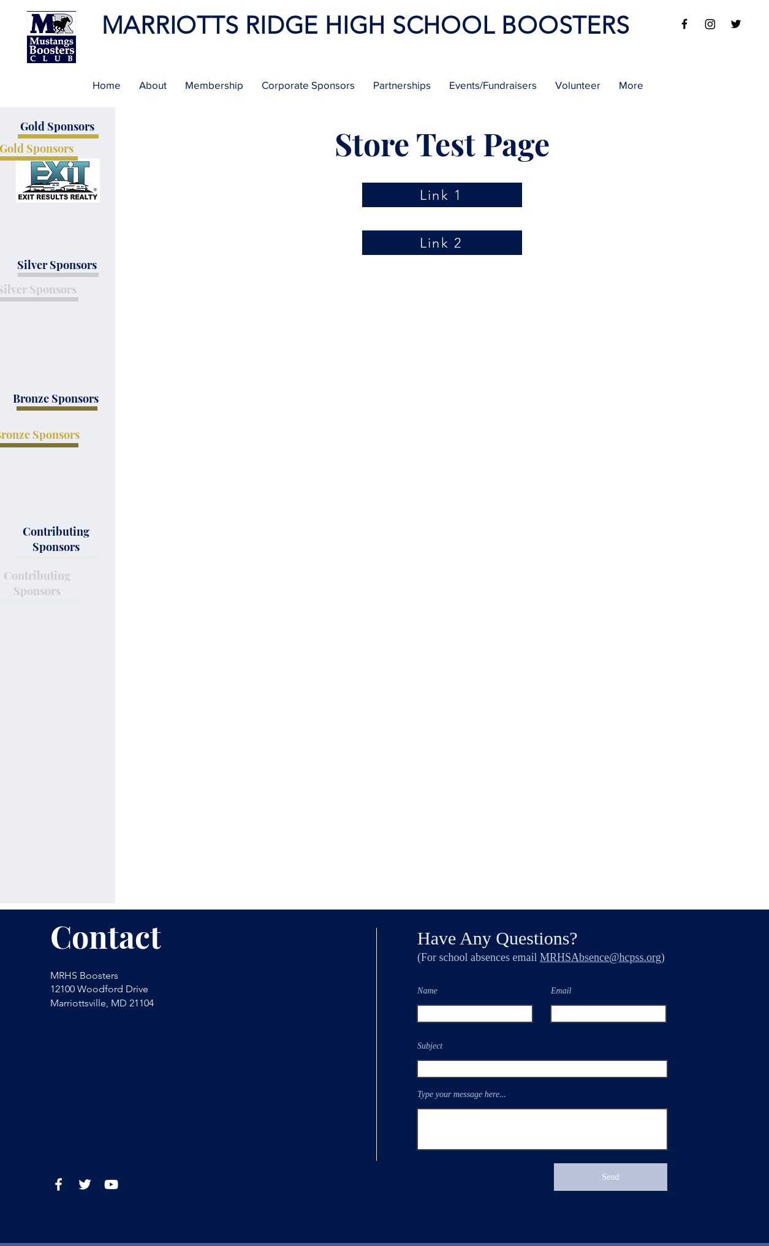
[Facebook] (684, 24)
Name (427, 991)
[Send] (610, 1177)
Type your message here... (461, 1094)
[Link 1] (442, 195)
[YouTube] (111, 1184)
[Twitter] (736, 24)
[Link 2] (442, 242)
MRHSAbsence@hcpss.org (600, 957)
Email (561, 991)
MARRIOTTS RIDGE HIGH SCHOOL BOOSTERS (366, 25)
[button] (153, 85)
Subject (429, 1046)
